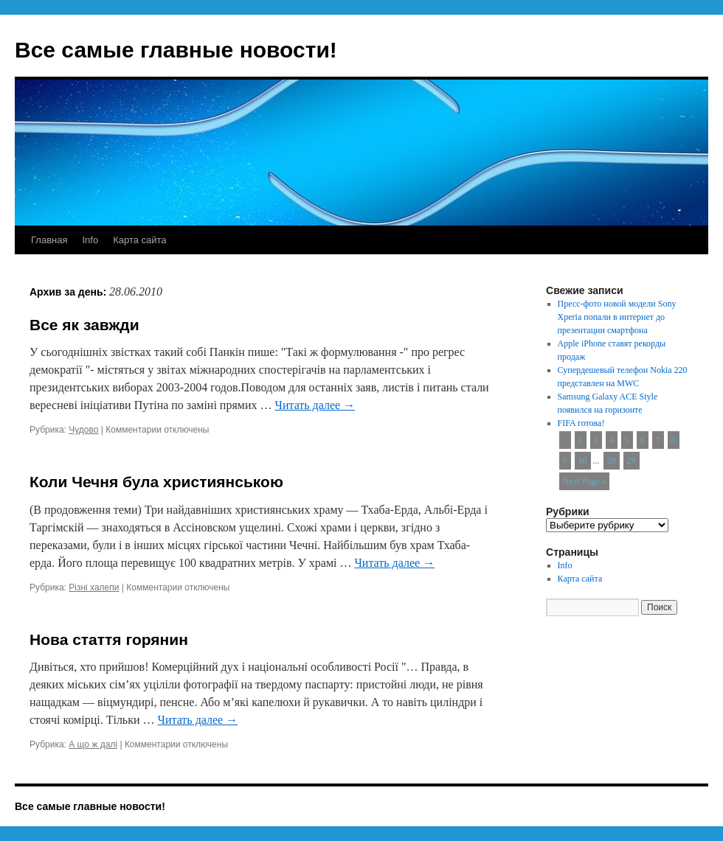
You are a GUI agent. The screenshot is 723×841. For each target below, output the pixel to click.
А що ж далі (93, 744)
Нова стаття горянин (109, 639)
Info (90, 239)
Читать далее (314, 405)
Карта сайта (139, 239)
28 (611, 461)
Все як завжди (84, 324)
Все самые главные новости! (176, 50)
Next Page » (584, 481)
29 (631, 461)
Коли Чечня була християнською (156, 481)
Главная (49, 239)
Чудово (83, 430)
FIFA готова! (581, 423)
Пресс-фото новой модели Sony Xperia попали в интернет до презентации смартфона (617, 317)
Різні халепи (94, 587)
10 (582, 461)
